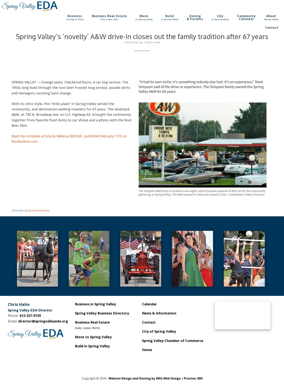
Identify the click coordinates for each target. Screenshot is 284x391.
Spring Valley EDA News (37, 210)
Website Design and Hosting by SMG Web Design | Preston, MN (155, 378)
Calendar (149, 304)
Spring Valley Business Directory (102, 313)
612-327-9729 (30, 315)
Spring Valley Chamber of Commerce (172, 340)
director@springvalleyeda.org (43, 321)
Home (147, 350)
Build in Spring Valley (92, 346)
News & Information (159, 313)
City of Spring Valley (159, 331)
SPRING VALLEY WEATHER (243, 315)
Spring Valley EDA (30, 6)
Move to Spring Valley (93, 337)
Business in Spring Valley (95, 304)
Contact (149, 322)
